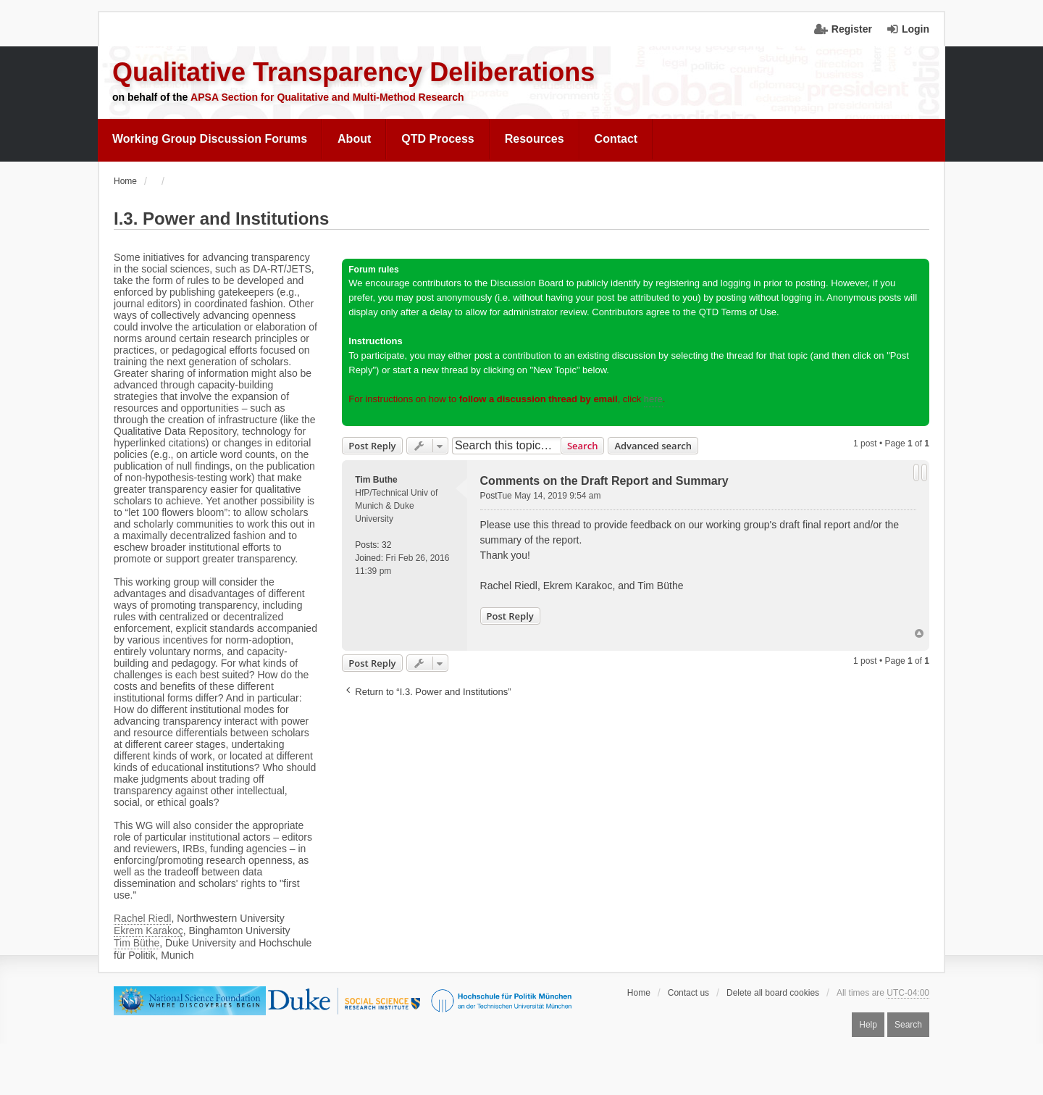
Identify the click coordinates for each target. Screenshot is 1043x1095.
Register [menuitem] (852, 29)
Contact (616, 139)
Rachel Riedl (142, 918)
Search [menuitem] (908, 1025)
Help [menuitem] (868, 1025)
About (354, 139)
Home (638, 993)
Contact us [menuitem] (688, 993)
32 (386, 545)
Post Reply (371, 445)
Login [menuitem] (915, 29)
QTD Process (437, 139)
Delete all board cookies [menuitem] (772, 993)
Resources (534, 139)
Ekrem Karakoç (148, 930)
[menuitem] (210, 139)
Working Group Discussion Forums (209, 139)
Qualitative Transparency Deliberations (353, 72)
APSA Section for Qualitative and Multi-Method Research (327, 97)
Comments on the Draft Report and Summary (604, 481)
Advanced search (653, 445)
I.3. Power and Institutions (221, 218)
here (653, 399)
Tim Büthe (136, 943)
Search (582, 445)
